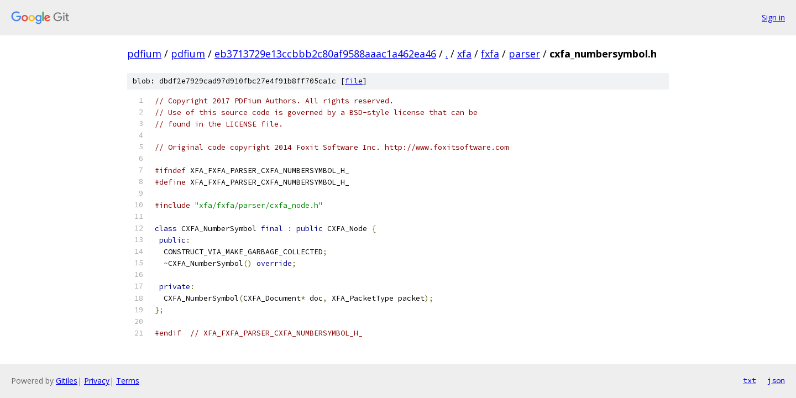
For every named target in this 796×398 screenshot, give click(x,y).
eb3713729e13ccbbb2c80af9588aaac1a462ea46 (325, 53)
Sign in (773, 17)
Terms (127, 380)
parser (524, 53)
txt (749, 380)
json (776, 380)
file (354, 81)
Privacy (96, 380)
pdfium (144, 53)
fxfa (490, 53)
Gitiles (66, 380)
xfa (464, 53)
